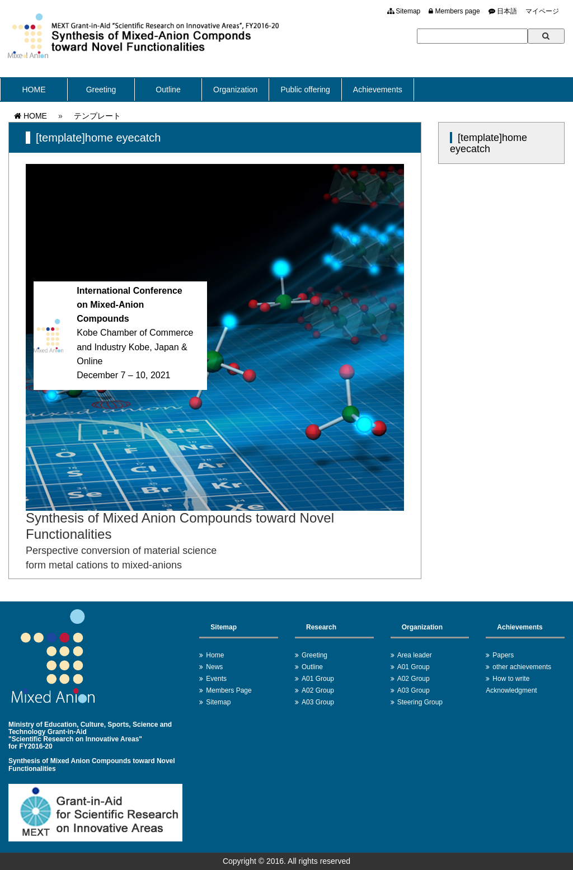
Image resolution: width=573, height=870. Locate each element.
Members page (454, 11)
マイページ (542, 11)
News (214, 667)
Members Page (228, 690)
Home (215, 655)
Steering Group (420, 702)
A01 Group (318, 679)
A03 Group (318, 702)
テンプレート (97, 115)
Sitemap (403, 11)
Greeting (101, 89)
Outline (168, 89)
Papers (503, 655)
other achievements (521, 667)
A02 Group (318, 690)
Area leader (414, 655)
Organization (235, 89)
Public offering (305, 89)
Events (216, 679)
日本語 (503, 11)
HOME (34, 89)
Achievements (377, 89)
